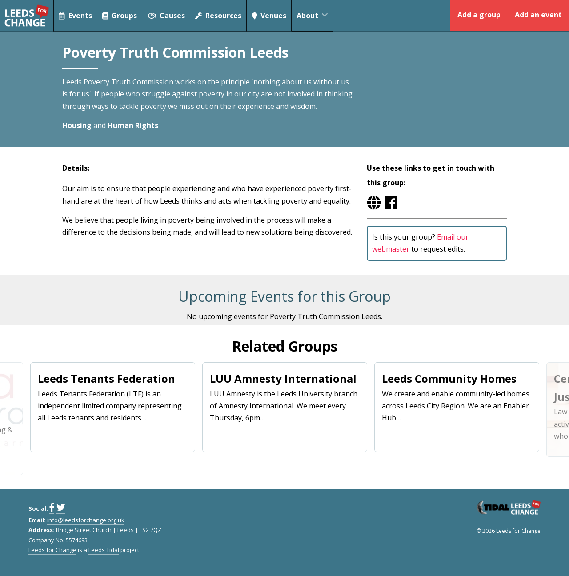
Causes (167, 15)
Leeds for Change (26, 15)
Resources (219, 15)
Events (75, 15)
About (316, 15)
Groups (120, 15)
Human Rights (133, 125)
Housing (77, 125)
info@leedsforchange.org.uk (85, 520)
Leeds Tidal (103, 550)
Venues (270, 15)
